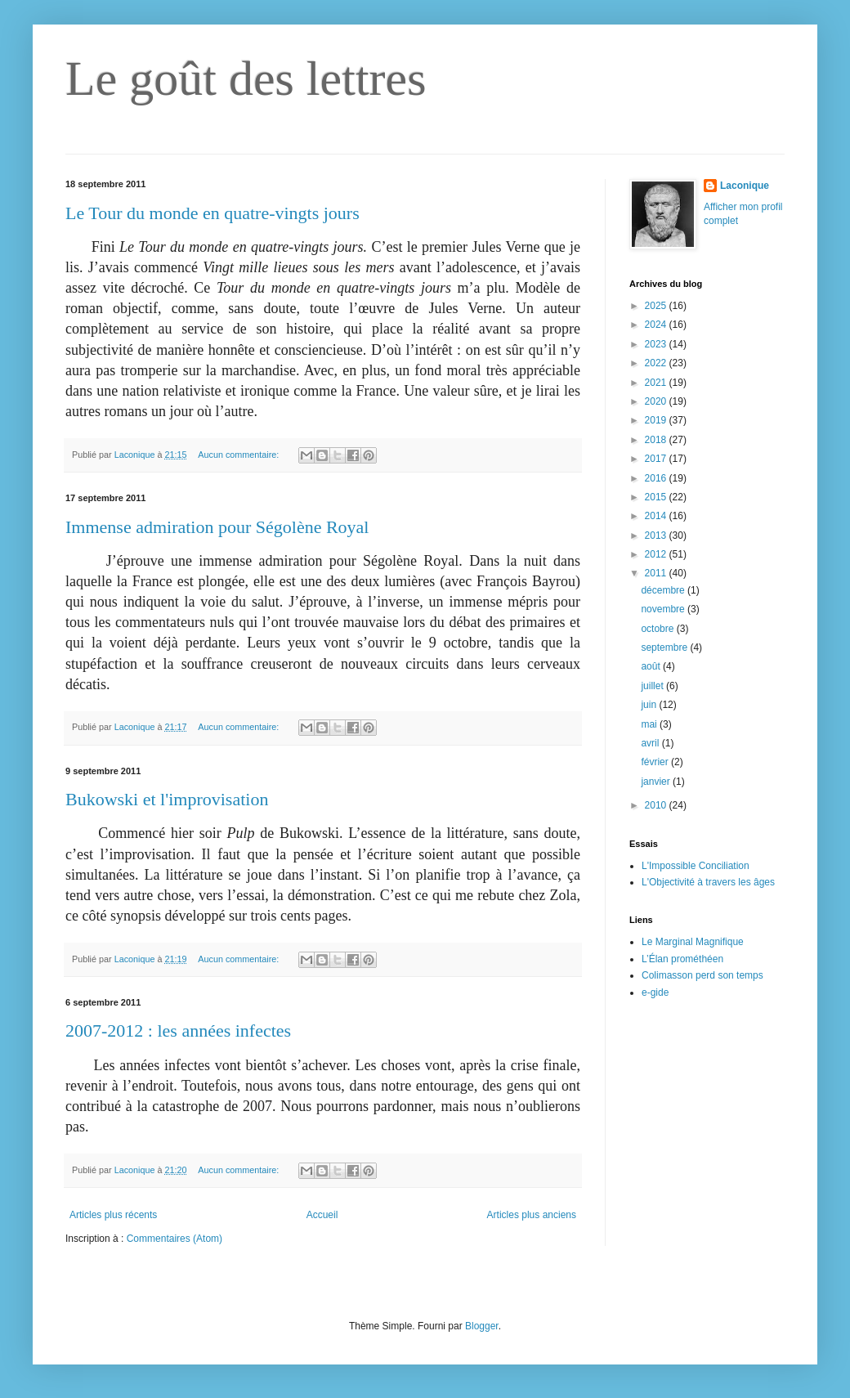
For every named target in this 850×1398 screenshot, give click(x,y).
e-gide (655, 992)
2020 (657, 401)
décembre (664, 590)
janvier (657, 781)
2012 (657, 554)
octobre (658, 628)
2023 (657, 344)
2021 (657, 382)
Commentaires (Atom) (174, 1238)
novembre (664, 609)
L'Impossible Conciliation (695, 866)
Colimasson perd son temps (702, 975)
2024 (657, 324)
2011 (657, 573)
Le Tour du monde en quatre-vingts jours (212, 213)
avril (651, 743)
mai (650, 724)
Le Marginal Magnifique (693, 942)
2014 (657, 516)
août (652, 666)
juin (650, 704)
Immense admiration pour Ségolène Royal (217, 527)
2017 (657, 458)
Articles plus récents (113, 1215)
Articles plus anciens (531, 1215)
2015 (657, 497)
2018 (657, 440)
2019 (657, 420)
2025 (657, 305)
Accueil (322, 1215)
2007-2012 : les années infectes (178, 1030)
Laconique (744, 185)
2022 (657, 363)
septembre (665, 647)
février (656, 762)
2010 (657, 805)
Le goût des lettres (246, 78)
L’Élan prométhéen (682, 959)
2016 (657, 478)
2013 (657, 535)
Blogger (482, 1326)
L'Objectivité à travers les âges (708, 882)
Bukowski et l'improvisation (166, 799)
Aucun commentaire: (239, 454)
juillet (653, 686)
